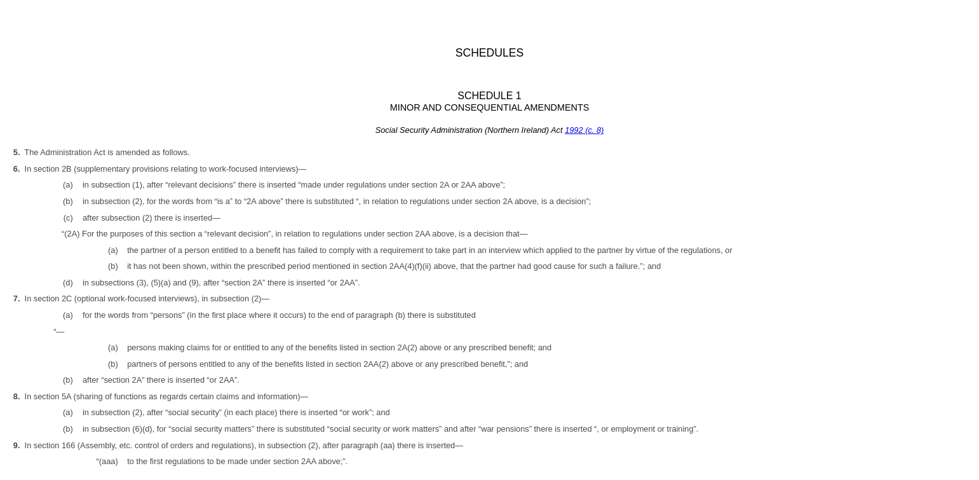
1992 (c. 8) (584, 130)
